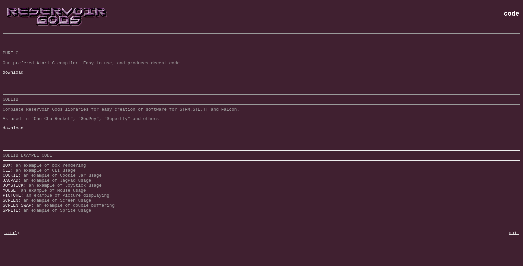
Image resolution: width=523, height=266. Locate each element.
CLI (6, 187)
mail (514, 259)
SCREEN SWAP (17, 229)
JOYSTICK (13, 205)
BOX (6, 181)
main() (11, 259)
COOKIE (10, 193)
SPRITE (10, 235)
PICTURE (12, 217)
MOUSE (9, 211)
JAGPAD (10, 199)
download (13, 76)
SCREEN (10, 223)
